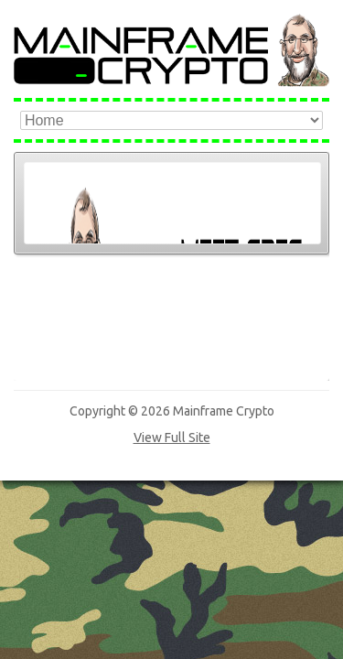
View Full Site (172, 311)
